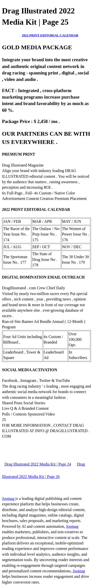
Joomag (8, 498)
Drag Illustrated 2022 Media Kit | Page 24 (37, 464)
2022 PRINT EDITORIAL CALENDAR (50, 35)
